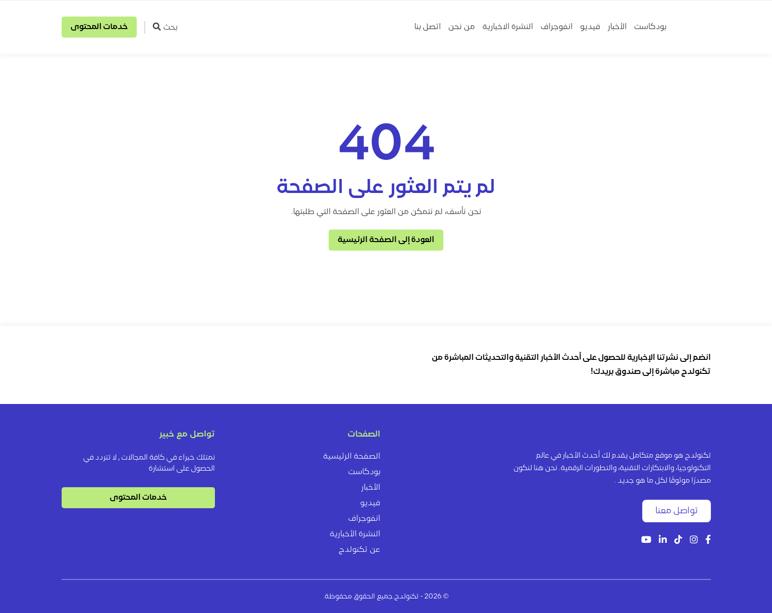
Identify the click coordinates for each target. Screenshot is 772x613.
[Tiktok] (678, 540)
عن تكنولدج (359, 550)
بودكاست (650, 27)
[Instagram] (694, 540)
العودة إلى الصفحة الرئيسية (386, 240)
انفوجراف (557, 27)
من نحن (461, 27)
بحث (165, 27)
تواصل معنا (676, 511)
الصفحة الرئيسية (351, 457)
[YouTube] (646, 540)
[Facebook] (708, 540)
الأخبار (617, 27)
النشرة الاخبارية (507, 27)
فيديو (590, 27)
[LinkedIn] (663, 540)
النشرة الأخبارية (355, 534)
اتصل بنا (427, 27)
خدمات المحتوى (99, 27)
